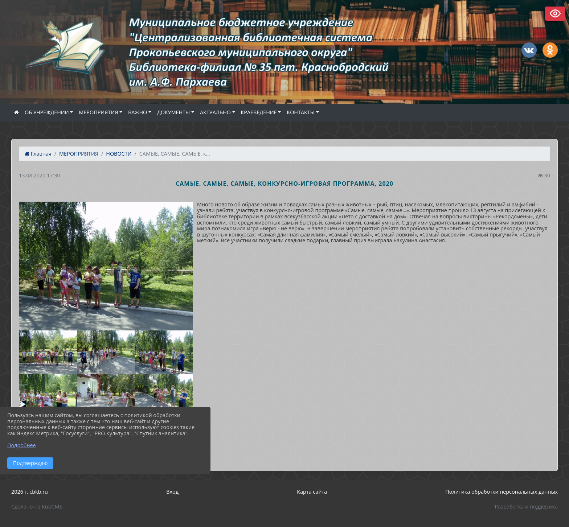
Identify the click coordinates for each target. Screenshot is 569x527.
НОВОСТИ (118, 153)
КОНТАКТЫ (301, 112)
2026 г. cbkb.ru (29, 491)
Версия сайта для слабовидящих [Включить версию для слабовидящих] (555, 14)
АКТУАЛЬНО (215, 112)
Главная (38, 153)
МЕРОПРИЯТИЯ (98, 112)
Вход (172, 491)
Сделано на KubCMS (36, 506)
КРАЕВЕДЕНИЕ (259, 112)
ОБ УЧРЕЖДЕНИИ (47, 112)
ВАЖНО (137, 112)
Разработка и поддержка (526, 506)
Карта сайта (312, 491)
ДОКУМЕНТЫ (173, 112)
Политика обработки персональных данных (501, 491)
